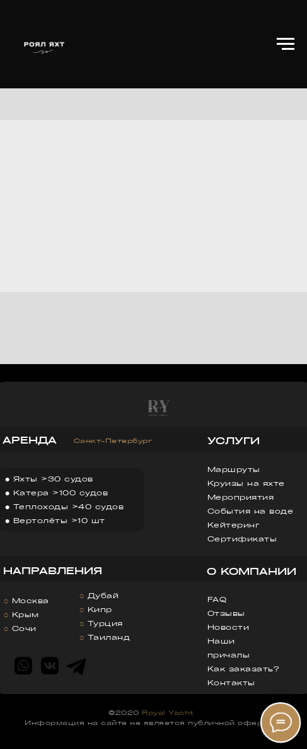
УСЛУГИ (233, 440)
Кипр (100, 609)
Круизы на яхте (246, 483)
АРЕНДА (30, 439)
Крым (25, 614)
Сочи (24, 628)
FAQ (217, 599)
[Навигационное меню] (285, 44)
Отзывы (226, 613)
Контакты (231, 682)
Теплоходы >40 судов (68, 506)
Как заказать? (243, 668)
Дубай (103, 595)
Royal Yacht (168, 712)
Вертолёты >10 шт (59, 520)
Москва (30, 600)
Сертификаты (242, 538)
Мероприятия (240, 497)
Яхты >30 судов (53, 478)
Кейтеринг (233, 524)
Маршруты (233, 469)
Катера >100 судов (60, 492)
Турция (105, 623)
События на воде (250, 511)
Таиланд (109, 637)
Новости (228, 627)
